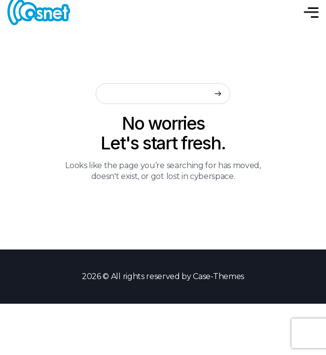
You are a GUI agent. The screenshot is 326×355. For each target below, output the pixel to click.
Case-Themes (218, 276)
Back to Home (162, 203)
